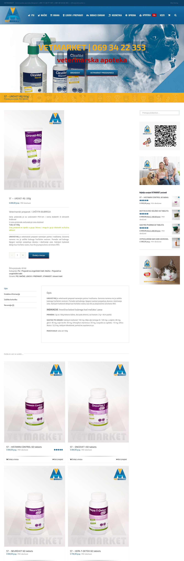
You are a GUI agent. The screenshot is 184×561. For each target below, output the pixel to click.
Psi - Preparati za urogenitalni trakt (31, 271)
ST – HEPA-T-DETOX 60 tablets (85, 551)
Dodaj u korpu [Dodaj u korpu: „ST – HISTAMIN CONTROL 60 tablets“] (13, 459)
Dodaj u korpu (39, 255)
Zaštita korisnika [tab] (10, 300)
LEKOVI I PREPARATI (34, 276)
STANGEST (47, 276)
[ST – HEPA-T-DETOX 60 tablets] (98, 506)
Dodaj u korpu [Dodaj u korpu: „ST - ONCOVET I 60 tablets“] (77, 459)
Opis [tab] (6, 288)
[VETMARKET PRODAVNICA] (102, 73)
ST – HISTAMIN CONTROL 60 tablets (24, 446)
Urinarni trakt (57, 276)
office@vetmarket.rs (77, 3)
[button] (175, 15)
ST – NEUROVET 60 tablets (19, 551)
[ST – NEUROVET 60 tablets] (34, 506)
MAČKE (22, 276)
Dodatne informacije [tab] (12, 294)
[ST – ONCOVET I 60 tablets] (98, 402)
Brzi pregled (58, 459)
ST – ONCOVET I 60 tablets (83, 446)
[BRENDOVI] (75, 73)
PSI (17, 276)
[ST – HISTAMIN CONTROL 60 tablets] (34, 402)
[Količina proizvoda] (17, 255)
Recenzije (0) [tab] (9, 305)
